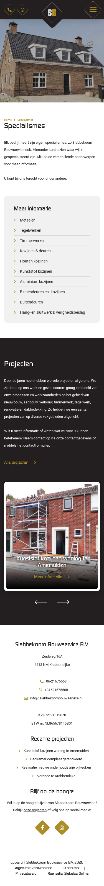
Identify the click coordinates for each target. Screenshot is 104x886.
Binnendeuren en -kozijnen (42, 292)
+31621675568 (52, 690)
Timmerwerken (32, 240)
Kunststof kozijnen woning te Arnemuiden (52, 751)
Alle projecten (20, 463)
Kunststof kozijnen (36, 271)
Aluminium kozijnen (36, 281)
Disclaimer (71, 868)
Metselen (27, 220)
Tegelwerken (30, 230)
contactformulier (36, 445)
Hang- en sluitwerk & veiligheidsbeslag (52, 312)
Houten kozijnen (34, 261)
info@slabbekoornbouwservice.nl (52, 698)
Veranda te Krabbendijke (52, 776)
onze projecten (35, 810)
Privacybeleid (26, 873)
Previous (8, 61)
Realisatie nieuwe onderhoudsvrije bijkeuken (52, 767)
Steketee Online (76, 873)
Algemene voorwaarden (33, 868)
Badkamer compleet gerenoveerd (52, 759)
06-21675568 (52, 681)
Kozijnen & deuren (35, 251)
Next (95, 61)
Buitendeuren (31, 302)
